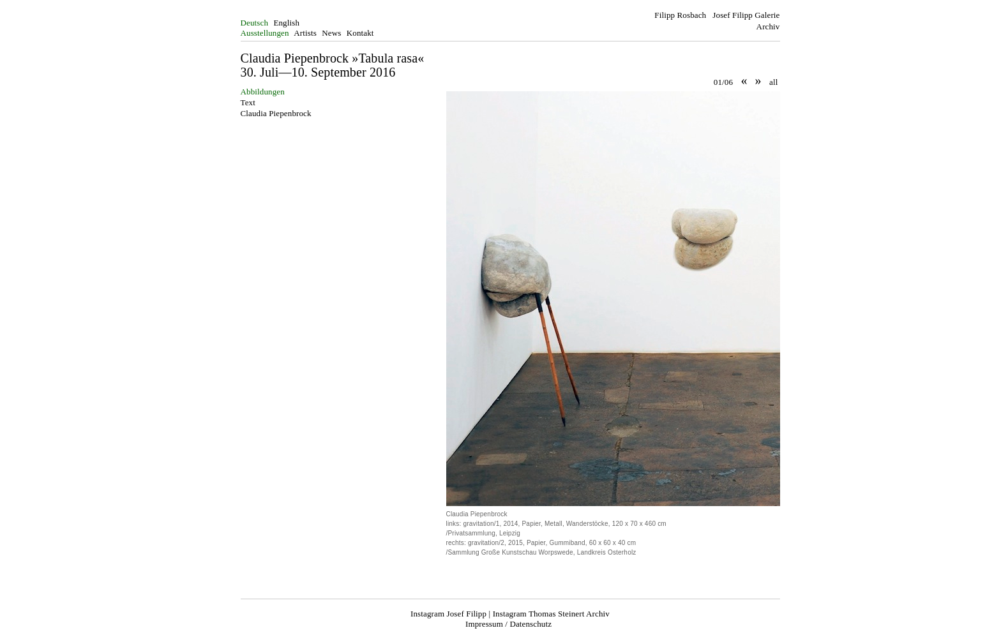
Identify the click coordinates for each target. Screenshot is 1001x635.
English (286, 22)
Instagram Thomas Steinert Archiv (551, 613)
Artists (305, 33)
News (331, 33)
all (773, 82)
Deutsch (255, 22)
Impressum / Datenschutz (508, 624)
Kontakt (360, 33)
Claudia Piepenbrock (276, 113)
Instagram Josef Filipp (448, 613)
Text (248, 102)
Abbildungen (263, 91)
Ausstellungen (265, 33)
